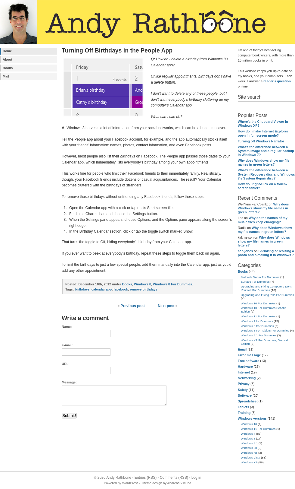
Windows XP (249, 462)
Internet (244, 372)
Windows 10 (249, 424)
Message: (69, 382)
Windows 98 (249, 447)
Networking (247, 378)
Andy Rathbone (118, 477)
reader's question (277, 81)
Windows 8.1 (249, 443)
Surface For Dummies (255, 281)
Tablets (243, 407)
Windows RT (249, 452)
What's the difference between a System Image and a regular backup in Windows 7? (266, 151)
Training (244, 412)
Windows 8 (248, 438)
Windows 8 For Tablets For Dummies (265, 330)
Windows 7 (248, 433)
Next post (166, 306)
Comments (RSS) (174, 477)
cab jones (245, 251)
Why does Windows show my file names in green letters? (263, 162)
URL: (66, 364)
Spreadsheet (248, 401)
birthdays (82, 289)
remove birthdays (143, 289)
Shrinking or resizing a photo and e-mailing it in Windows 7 (266, 253)
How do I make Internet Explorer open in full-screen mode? (263, 133)
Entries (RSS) (146, 477)
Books (8, 68)
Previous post (132, 306)
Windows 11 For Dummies (258, 316)
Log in (196, 477)
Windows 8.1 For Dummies (258, 335)
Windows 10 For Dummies (258, 303)
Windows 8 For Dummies (257, 326)
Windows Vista (250, 457)
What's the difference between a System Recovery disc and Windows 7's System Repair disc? (266, 174)
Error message (249, 355)
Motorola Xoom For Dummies (260, 277)
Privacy (244, 384)
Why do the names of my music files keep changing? (262, 220)
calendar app (102, 289)
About (7, 59)
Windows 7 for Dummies (257, 321)
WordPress (130, 483)
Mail (6, 76)
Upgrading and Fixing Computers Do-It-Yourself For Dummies (267, 288)
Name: (67, 327)
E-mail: (67, 345)
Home (7, 51)
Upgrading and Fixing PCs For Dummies (267, 295)
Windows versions (252, 418)
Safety (243, 390)
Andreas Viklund (179, 483)
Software (245, 395)
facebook (120, 289)
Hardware (245, 366)
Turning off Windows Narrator (261, 141)
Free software (248, 361)
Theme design (151, 483)
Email (242, 349)
